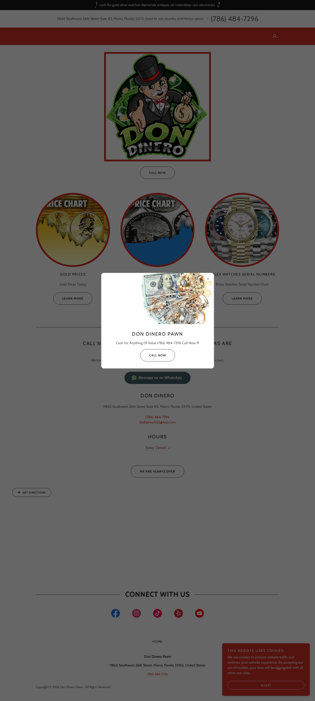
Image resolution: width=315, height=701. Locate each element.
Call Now (153, 355)
